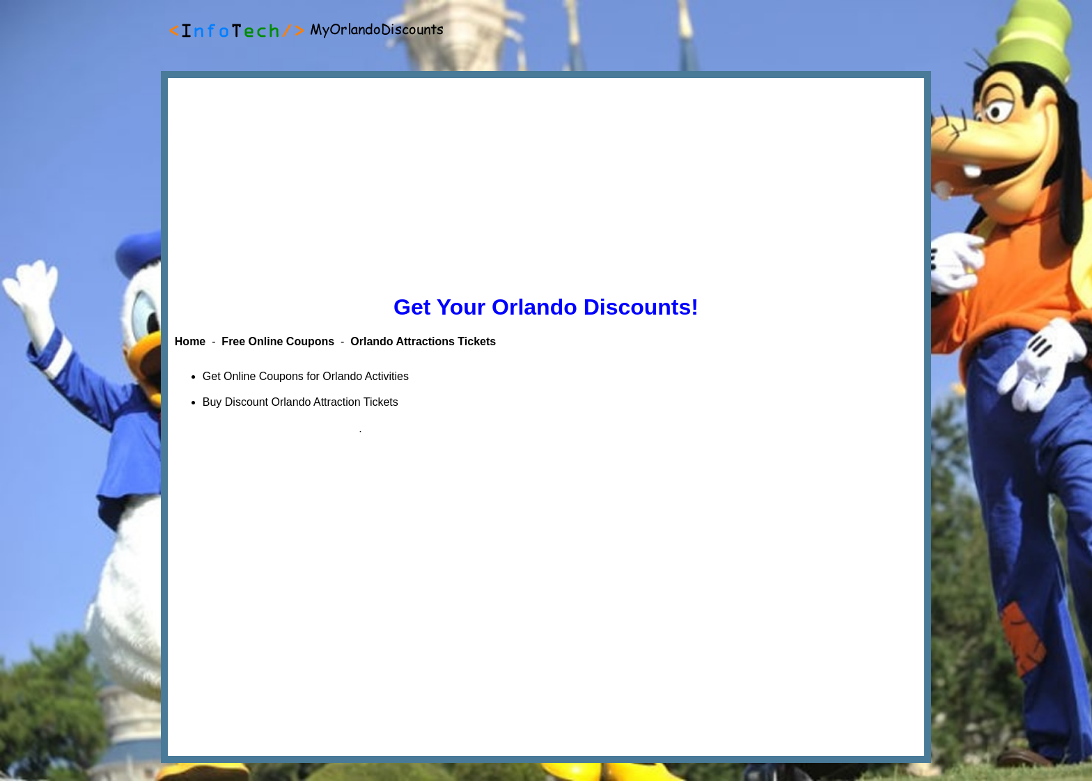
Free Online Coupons (277, 341)
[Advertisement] (546, 182)
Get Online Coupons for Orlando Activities (306, 376)
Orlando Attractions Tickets (423, 341)
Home (190, 341)
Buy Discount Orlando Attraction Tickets (300, 402)
